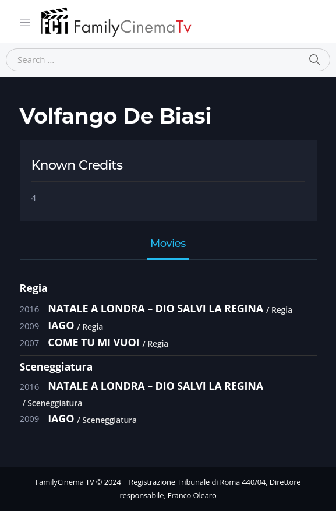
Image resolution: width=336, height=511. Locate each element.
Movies (168, 244)
